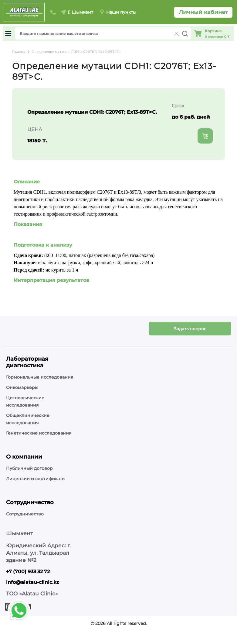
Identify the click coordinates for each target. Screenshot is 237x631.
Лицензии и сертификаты (35, 478)
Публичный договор (29, 468)
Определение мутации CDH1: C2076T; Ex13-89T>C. (76, 52)
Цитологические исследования (25, 401)
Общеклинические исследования (27, 419)
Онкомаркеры (22, 387)
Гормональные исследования (39, 377)
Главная (18, 52)
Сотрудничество (25, 514)
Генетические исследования (39, 433)
